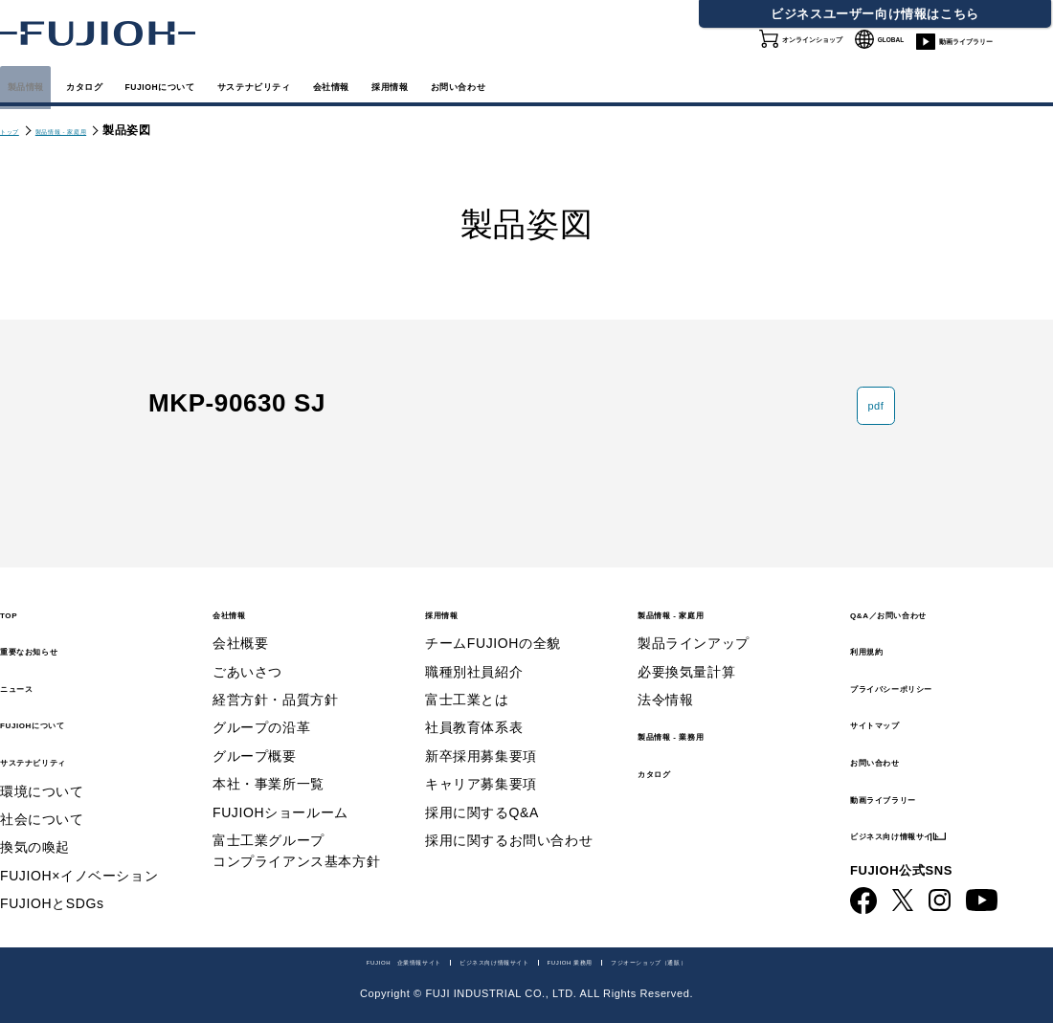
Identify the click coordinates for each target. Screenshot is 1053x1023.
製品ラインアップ (694, 626)
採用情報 (696, 85)
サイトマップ (898, 706)
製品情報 (47, 85)
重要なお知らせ (55, 632)
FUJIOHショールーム (280, 794)
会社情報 (593, 85)
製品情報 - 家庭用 (101, 130)
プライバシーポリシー (929, 668)
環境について (42, 773)
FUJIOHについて (287, 85)
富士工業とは (467, 682)
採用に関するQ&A (482, 794)
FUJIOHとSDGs (52, 886)
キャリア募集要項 (481, 766)
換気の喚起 (35, 829)
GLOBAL (893, 46)
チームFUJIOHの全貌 (493, 626)
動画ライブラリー (995, 57)
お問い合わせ (898, 743)
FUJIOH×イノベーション (79, 857)
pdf (856, 425)
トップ (18, 130)
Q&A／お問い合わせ (923, 595)
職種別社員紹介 (474, 653)
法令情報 (665, 682)
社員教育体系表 (474, 710)
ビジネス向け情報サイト (937, 817)
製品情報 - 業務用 (701, 717)
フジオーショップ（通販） (758, 960)
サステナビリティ (456, 85)
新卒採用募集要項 (481, 737)
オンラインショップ (775, 57)
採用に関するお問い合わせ (509, 823)
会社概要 (240, 626)
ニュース (31, 668)
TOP (16, 595)
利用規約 (881, 632)
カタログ (151, 85)
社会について (42, 802)
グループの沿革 (261, 710)
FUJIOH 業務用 (609, 960)
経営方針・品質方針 (275, 682)
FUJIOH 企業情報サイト (292, 960)
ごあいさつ (247, 653)
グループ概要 (255, 737)
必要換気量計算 (686, 653)
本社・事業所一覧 (269, 766)
